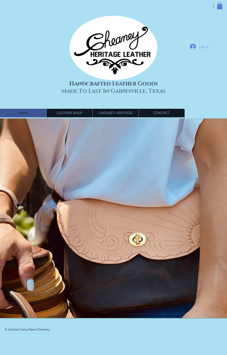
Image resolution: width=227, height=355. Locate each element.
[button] (220, 5)
